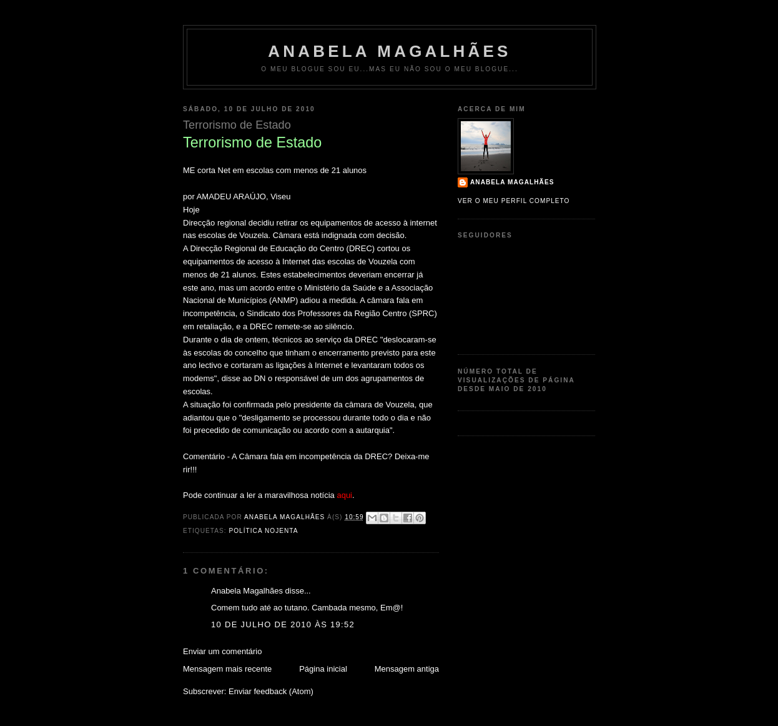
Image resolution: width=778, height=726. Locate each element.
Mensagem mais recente (227, 669)
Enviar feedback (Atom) (271, 691)
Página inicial (323, 669)
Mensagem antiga (407, 669)
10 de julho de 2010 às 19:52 (283, 624)
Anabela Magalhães (389, 51)
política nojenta (263, 530)
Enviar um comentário (222, 651)
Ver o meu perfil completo (514, 200)
